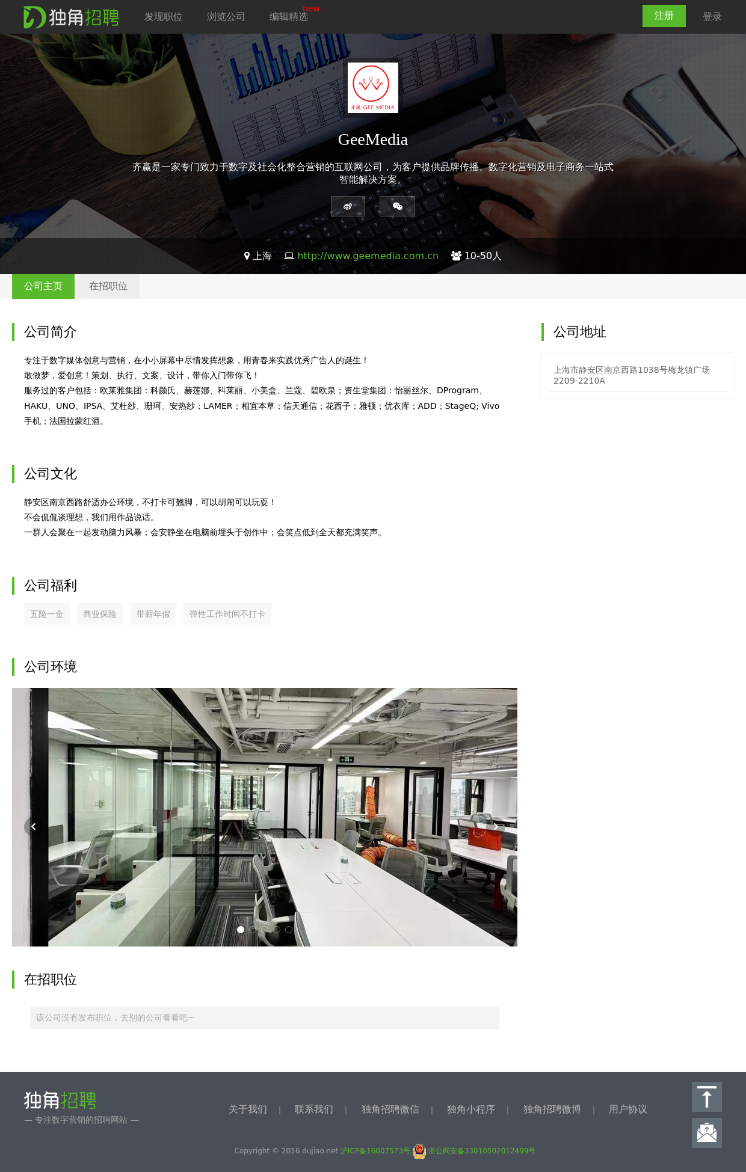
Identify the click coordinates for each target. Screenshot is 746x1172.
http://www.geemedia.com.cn (368, 256)
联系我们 (314, 1109)
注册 (664, 15)
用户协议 (628, 1109)
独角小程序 (471, 1109)
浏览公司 (226, 16)
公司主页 (43, 286)
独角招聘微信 (390, 1109)
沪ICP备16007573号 (375, 1151)
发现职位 (163, 16)
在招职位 (108, 286)
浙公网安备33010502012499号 (474, 1151)
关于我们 (248, 1109)
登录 (712, 16)
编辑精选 (289, 16)
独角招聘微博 (552, 1109)
